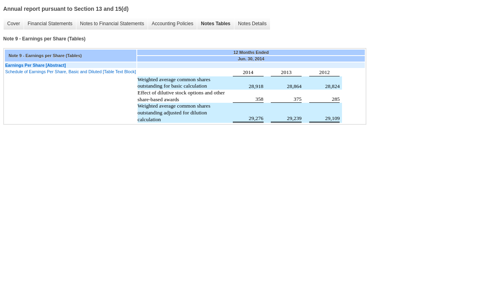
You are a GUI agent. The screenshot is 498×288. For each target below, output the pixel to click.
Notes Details (252, 23)
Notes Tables (215, 23)
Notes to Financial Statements (112, 23)
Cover (13, 23)
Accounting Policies (172, 23)
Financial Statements (50, 23)
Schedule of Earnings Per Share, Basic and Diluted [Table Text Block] (70, 71)
